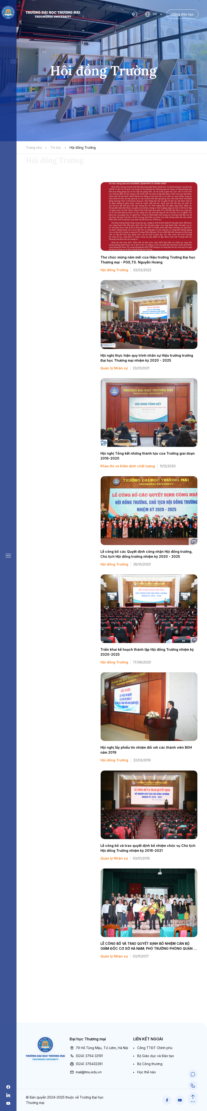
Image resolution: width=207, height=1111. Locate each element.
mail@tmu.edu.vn (86, 1072)
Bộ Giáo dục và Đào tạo (155, 1056)
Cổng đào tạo (183, 14)
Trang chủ (34, 147)
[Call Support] (193, 1085)
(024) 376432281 (86, 1064)
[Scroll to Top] (193, 1097)
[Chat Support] (193, 1074)
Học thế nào (146, 1072)
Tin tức (55, 147)
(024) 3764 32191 (86, 1055)
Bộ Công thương (149, 1064)
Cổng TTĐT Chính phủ (154, 1048)
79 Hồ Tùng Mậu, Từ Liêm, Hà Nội (99, 1047)
